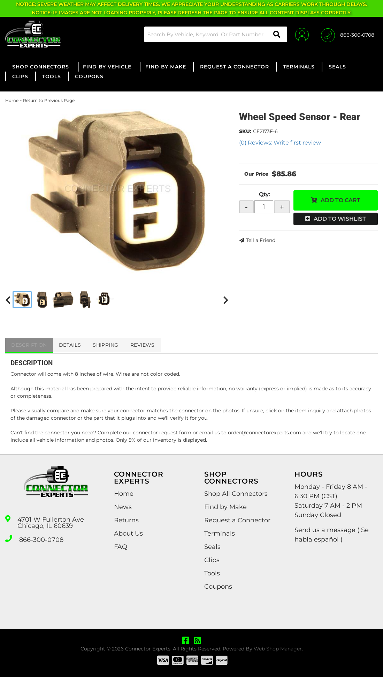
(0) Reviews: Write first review (280, 142)
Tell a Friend (260, 240)
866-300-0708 (41, 539)
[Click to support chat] (347, 34)
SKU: (245, 131)
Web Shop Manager (278, 649)
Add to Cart (340, 200)
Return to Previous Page (49, 100)
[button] (213, 34)
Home (11, 100)
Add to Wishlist (340, 218)
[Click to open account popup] (300, 34)
